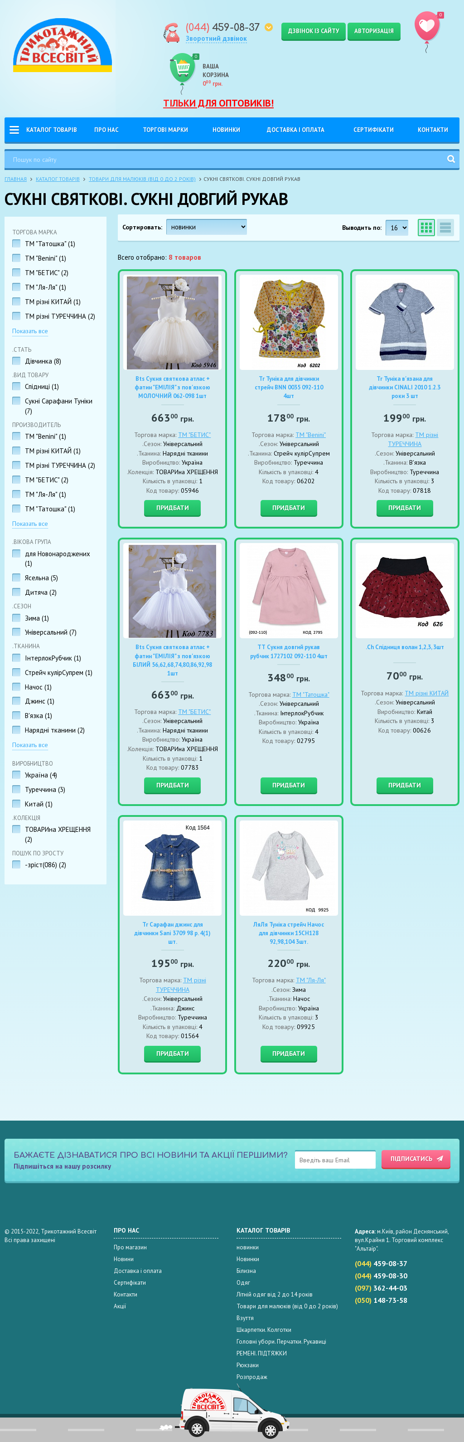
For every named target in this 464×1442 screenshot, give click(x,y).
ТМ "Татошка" (310, 694)
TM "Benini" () (45, 258)
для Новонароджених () (57, 558)
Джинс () (39, 701)
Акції (120, 1306)
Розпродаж (252, 1377)
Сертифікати (373, 130)
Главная (16, 178)
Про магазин (130, 1247)
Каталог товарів (51, 130)
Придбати (172, 508)
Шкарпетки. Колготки (264, 1330)
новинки (248, 1247)
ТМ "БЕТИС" (194, 435)
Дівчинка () (43, 361)
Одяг (243, 1283)
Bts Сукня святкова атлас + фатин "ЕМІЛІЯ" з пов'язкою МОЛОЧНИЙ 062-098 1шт (172, 387)
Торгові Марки (165, 130)
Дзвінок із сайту (313, 31)
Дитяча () (41, 592)
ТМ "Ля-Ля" (311, 980)
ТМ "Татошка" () (50, 243)
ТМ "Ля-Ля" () (45, 287)
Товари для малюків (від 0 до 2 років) (142, 178)
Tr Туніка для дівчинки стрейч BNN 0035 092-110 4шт (289, 387)
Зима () (37, 618)
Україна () (41, 775)
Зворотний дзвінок (216, 38)
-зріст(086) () (45, 864)
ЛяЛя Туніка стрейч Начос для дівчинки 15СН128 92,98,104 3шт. (288, 933)
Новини (124, 1259)
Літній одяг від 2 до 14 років (275, 1294)
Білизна (246, 1271)
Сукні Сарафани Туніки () (58, 406)
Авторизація (374, 31)
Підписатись (411, 1159)
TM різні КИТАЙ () (53, 301)
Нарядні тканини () (55, 730)
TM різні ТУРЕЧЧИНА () (60, 316)
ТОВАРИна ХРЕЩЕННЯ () (58, 834)
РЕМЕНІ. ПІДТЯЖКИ (262, 1353)
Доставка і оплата (295, 130)
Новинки (226, 130)
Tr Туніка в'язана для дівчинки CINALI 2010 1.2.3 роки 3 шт (404, 387)
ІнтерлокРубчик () (53, 658)
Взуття (245, 1318)
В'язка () (38, 715)
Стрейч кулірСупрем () (58, 672)
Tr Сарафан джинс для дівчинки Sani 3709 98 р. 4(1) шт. (172, 933)
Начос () (38, 687)
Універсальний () (51, 632)
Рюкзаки (248, 1365)
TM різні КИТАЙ (427, 693)
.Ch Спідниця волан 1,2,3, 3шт (405, 647)
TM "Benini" (310, 435)
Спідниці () (42, 386)
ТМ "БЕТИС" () (46, 272)
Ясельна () (41, 577)
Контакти (433, 130)
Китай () (39, 804)
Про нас (106, 130)
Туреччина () (45, 789)
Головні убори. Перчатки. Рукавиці (281, 1341)
